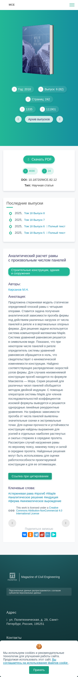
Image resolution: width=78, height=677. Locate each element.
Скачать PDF (39, 159)
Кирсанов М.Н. (18, 289)
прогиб (40, 493)
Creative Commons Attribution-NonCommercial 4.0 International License (39, 510)
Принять (39, 670)
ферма (14, 501)
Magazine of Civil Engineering (40, 577)
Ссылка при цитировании (30, 476)
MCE (12, 4)
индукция (52, 497)
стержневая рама (21, 493)
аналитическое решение (26, 497)
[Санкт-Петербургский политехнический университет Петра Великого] (12, 581)
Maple (52, 493)
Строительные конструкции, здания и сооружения (35, 271)
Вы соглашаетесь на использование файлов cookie (35, 661)
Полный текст (56, 226)
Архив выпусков (39, 119)
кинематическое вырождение (41, 501)
